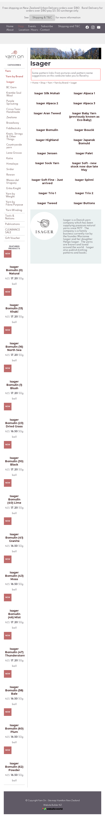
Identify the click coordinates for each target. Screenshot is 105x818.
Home (9, 26)
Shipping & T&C (42, 17)
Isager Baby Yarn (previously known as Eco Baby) (84, 117)
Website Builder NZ (52, 805)
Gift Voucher (12, 238)
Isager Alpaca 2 (47, 103)
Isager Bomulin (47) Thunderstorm (14, 652)
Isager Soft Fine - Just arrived (47, 181)
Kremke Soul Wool (13, 94)
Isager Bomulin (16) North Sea (14, 347)
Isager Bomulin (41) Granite (14, 538)
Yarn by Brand (14, 76)
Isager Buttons (84, 203)
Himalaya (12, 164)
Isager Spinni (84, 180)
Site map (52, 801)
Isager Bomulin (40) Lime (14, 499)
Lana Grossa (14, 153)
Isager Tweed (47, 203)
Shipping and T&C (69, 26)
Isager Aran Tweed (47, 113)
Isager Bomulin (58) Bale (14, 690)
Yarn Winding (14, 210)
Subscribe (47, 26)
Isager (10, 82)
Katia (9, 158)
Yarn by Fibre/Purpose (14, 203)
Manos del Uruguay (12, 181)
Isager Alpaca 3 (84, 103)
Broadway (12, 123)
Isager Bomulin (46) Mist (14, 614)
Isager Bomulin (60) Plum (14, 729)
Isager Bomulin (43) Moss (14, 576)
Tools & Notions (9, 217)
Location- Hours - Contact (34, 30)
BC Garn (11, 87)
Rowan (10, 175)
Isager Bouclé (84, 130)
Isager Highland (47, 140)
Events (32, 26)
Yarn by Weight (10, 195)
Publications (12, 224)
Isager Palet (84, 153)
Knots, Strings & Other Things (14, 137)
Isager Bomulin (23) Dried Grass (14, 423)
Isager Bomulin (47, 130)
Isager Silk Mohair (47, 93)
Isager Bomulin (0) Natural (14, 270)
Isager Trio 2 (84, 193)
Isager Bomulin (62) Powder (14, 767)
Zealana (11, 117)
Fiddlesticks (13, 128)
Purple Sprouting (12, 102)
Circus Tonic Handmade (13, 110)
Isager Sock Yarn (47, 163)
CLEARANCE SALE (12, 231)
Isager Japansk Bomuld (84, 141)
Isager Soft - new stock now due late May (84, 167)
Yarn (8, 71)
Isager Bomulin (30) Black (14, 461)
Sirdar (10, 169)
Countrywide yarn (14, 146)
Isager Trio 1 (47, 193)
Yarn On (42, 801)
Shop (21, 26)
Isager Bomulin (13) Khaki (14, 308)
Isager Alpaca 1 (84, 93)
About (10, 30)
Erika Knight (13, 188)
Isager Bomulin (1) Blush (14, 385)
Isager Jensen (47, 153)
